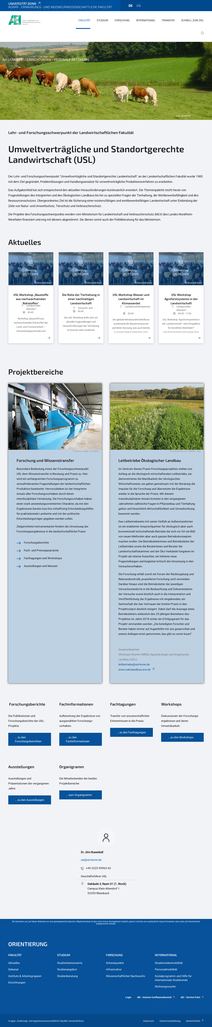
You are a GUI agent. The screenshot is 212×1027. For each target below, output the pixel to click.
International (145, 20)
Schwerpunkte (115, 963)
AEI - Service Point (192, 997)
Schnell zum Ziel (192, 20)
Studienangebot (67, 969)
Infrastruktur (114, 969)
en (139, 5)
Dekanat (13, 969)
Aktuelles (14, 963)
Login (128, 997)
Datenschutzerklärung (170, 1021)
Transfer (168, 20)
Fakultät (84, 20)
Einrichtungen (39, 60)
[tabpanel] (106, 81)
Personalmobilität (166, 969)
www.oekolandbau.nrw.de (136, 669)
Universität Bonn (24, 3)
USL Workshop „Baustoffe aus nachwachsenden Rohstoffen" (30, 297)
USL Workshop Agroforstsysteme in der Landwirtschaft (181, 298)
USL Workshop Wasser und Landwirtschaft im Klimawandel (131, 298)
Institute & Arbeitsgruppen (24, 976)
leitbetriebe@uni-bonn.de (134, 664)
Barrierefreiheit (195, 1021)
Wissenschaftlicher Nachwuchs (125, 976)
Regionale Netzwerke (72, 60)
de (130, 5)
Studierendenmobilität (169, 963)
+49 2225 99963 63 (98, 868)
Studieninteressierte (69, 963)
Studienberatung (67, 976)
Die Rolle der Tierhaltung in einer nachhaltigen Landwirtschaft (81, 299)
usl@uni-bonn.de (91, 859)
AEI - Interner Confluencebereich (156, 997)
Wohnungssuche (165, 986)
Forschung (122, 20)
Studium (102, 20)
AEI (4, 60)
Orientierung (27, 944)
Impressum (148, 1021)
